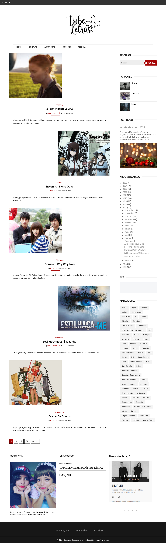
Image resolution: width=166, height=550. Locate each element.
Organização (127, 393)
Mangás (143, 384)
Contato (33, 47)
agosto (128, 222)
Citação (125, 321)
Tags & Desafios (128, 415)
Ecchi (124, 343)
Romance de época (142, 406)
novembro (130, 213)
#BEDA (124, 307)
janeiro (128, 260)
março (128, 238)
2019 (124, 201)
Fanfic (134, 348)
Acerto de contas (59, 423)
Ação (134, 307)
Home (19, 47)
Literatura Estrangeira (131, 375)
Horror (124, 357)
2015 (124, 267)
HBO (149, 352)
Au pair (124, 312)
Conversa (142, 325)
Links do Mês (127, 366)
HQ (132, 357)
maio (127, 232)
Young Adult (148, 420)
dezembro (129, 210)
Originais (67, 47)
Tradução (143, 415)
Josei (124, 361)
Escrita (133, 343)
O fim (134, 83)
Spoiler (134, 411)
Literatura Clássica (129, 370)
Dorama (125, 339)
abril (127, 235)
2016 (124, 264)
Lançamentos (136, 361)
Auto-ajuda (136, 312)
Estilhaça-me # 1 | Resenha (58, 347)
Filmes (140, 352)
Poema (136, 397)
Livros (144, 379)
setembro (129, 219)
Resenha (139, 402)
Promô (146, 397)
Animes (143, 307)
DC (149, 330)
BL (135, 316)
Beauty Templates (102, 547)
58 (27, 448)
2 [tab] (128, 517)
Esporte (143, 343)
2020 (124, 198)
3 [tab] (132, 517)
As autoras (50, 47)
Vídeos (136, 420)
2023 (124, 189)
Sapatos (135, 93)
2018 (124, 204)
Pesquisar (150, 63)
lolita (124, 384)
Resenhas (82, 47)
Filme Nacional (128, 352)
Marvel (136, 388)
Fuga (133, 104)
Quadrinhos (127, 402)
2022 (124, 192)
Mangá (133, 384)
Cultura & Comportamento (133, 330)
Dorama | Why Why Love (59, 268)
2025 (124, 183)
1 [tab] (125, 517)
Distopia (146, 334)
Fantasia (145, 348)
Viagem (125, 420)
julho (127, 225)
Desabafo (126, 334)
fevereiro (129, 241)
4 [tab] (136, 517)
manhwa (125, 388)
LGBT (148, 361)
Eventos (125, 348)
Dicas (136, 334)
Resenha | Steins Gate (58, 189)
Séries (124, 411)
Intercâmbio (143, 357)
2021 (124, 195)
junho (127, 228)
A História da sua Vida (58, 110)
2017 (124, 207)
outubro (128, 216)
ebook (145, 339)
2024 (124, 186)
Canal (143, 316)
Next (35, 448)
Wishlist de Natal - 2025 (132, 127)
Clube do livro (127, 325)
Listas (138, 366)
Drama (136, 339)
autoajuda (126, 316)
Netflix (145, 388)
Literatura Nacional (129, 379)
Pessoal (125, 397)
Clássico (136, 321)
